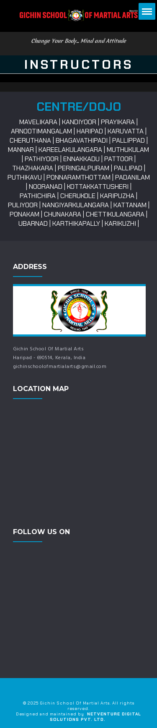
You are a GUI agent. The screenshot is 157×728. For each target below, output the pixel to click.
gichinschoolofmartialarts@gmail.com (60, 367)
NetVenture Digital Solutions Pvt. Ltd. (95, 716)
